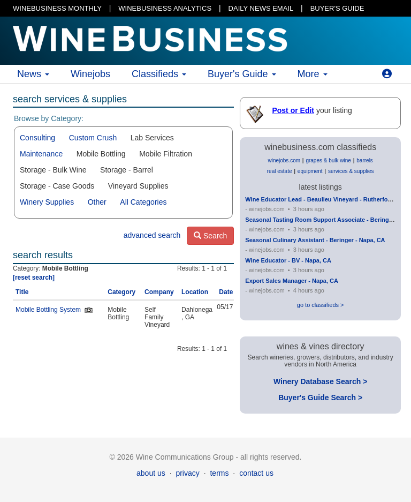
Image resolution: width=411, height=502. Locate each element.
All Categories (143, 202)
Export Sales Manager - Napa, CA (291, 281)
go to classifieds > (320, 305)
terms (219, 473)
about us (150, 473)
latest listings (320, 187)
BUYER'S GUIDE (337, 8)
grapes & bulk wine (328, 160)
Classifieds (159, 74)
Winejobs (90, 74)
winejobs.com (284, 160)
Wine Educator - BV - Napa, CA (288, 260)
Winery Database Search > (320, 381)
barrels (364, 160)
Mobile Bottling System (48, 309)
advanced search (152, 235)
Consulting (37, 137)
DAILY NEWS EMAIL (261, 8)
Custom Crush (93, 137)
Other (97, 202)
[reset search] (34, 277)
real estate (279, 171)
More (313, 74)
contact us (256, 473)
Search (210, 235)
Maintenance (41, 153)
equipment (310, 171)
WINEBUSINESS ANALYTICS (164, 8)
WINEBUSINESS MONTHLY (57, 8)
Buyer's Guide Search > (320, 397)
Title (22, 292)
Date (226, 292)
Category (121, 292)
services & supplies (351, 171)
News (33, 74)
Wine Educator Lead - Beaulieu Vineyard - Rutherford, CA (325, 199)
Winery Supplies (47, 202)
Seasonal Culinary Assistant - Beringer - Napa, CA (315, 240)
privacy (187, 473)
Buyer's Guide (242, 74)
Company (159, 292)
